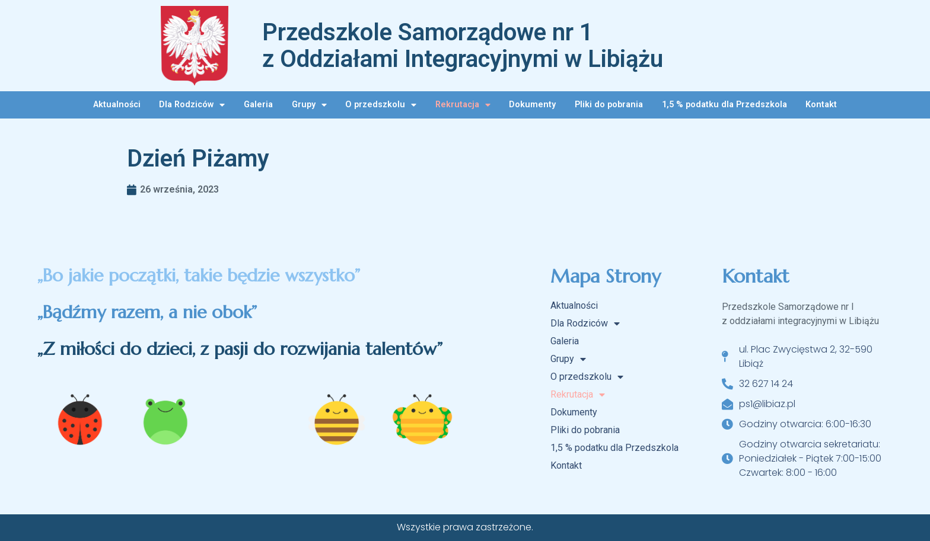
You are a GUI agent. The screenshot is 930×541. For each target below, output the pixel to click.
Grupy (309, 105)
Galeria (258, 105)
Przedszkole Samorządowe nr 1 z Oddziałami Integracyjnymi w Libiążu (462, 45)
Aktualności (117, 105)
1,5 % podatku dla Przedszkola (724, 105)
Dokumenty (532, 105)
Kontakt (821, 105)
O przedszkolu (380, 105)
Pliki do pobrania (609, 105)
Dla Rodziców (192, 105)
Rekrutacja (463, 105)
